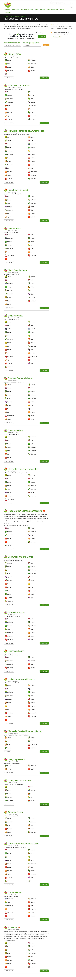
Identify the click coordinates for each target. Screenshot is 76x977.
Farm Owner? (8, 12)
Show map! (42, 36)
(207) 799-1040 (9, 123)
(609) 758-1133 (9, 182)
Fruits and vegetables (27, 9)
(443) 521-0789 (9, 370)
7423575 (7, 751)
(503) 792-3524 (9, 422)
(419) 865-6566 (9, 549)
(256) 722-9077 (9, 77)
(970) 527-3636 (9, 604)
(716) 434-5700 (9, 919)
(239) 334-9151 (9, 772)
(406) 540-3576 (9, 970)
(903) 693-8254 (9, 884)
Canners (42, 9)
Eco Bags (62, 9)
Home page (7, 9)
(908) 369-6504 (9, 671)
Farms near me (15, 9)
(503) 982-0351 (9, 262)
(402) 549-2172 (9, 503)
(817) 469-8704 (9, 835)
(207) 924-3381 (9, 804)
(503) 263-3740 (9, 220)
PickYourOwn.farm (57, 36)
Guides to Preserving (52, 9)
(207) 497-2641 (9, 461)
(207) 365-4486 (9, 307)
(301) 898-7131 (9, 643)
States (36, 9)
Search (46, 45)
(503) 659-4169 (9, 723)
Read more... (44, 77)
